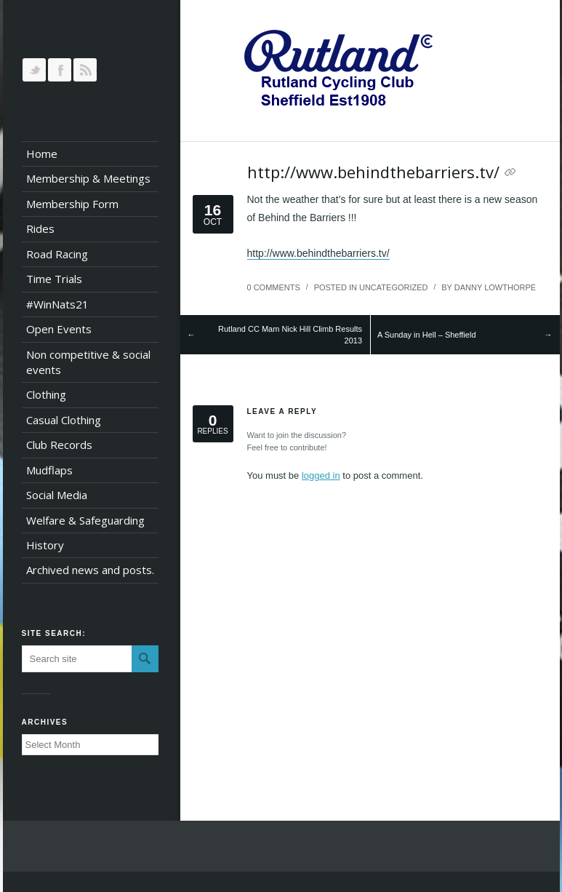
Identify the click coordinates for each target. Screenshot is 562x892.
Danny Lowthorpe (495, 287)
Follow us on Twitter (34, 69)
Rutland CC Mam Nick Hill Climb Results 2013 (290, 335)
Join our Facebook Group (59, 69)
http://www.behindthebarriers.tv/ (373, 172)
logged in (321, 475)
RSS (85, 69)
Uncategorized (393, 287)
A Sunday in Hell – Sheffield (426, 334)
